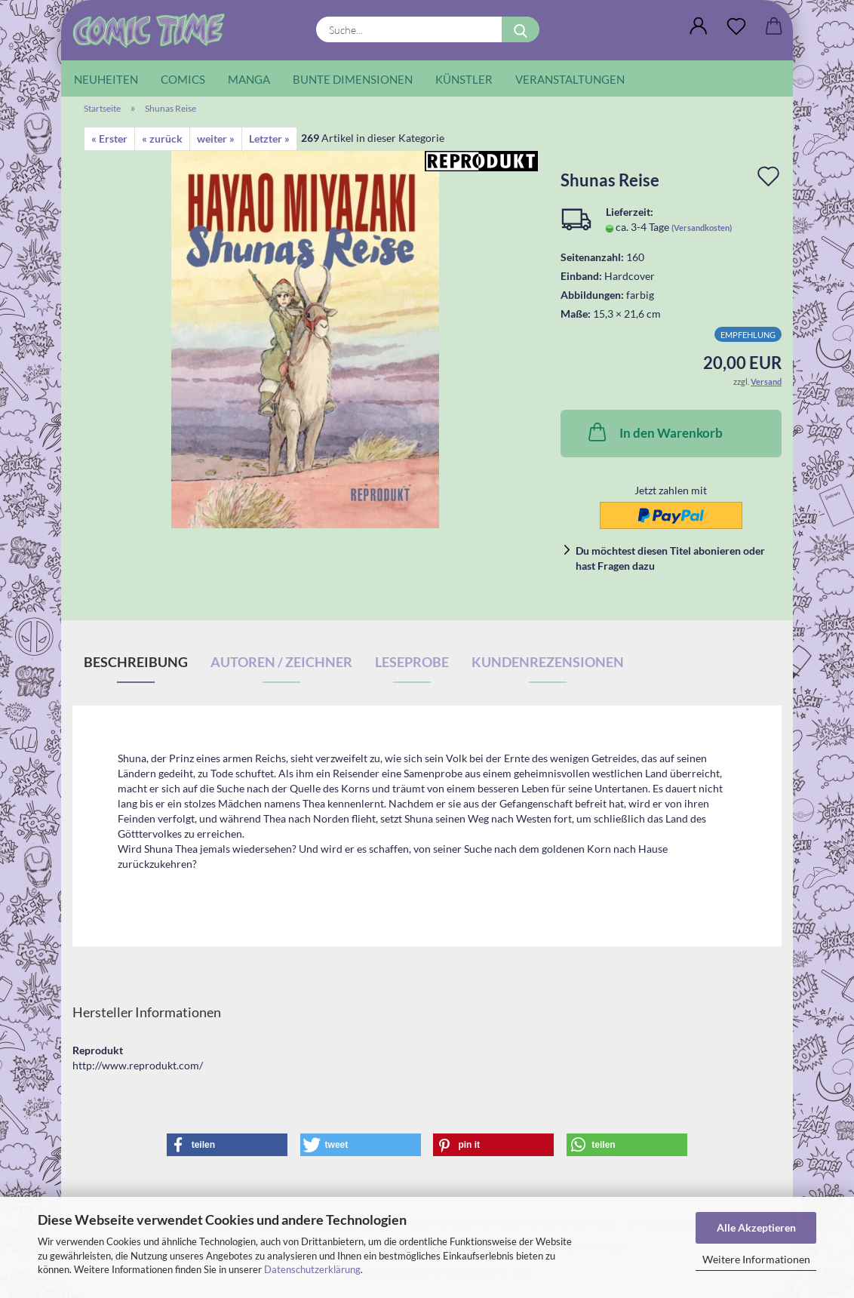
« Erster (109, 138)
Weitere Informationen (756, 1259)
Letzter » (269, 138)
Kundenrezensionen (548, 662)
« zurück (162, 138)
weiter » (216, 138)
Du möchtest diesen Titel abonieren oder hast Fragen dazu (670, 558)
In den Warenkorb (654, 432)
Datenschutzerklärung (312, 1269)
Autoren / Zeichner (281, 662)
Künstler (464, 79)
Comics (183, 79)
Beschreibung (136, 662)
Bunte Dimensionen (353, 79)
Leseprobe (412, 662)
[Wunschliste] (736, 26)
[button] (698, 26)
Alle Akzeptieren (756, 1227)
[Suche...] (520, 29)
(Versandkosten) (701, 227)
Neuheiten (106, 79)
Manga (249, 79)
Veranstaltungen (570, 79)
